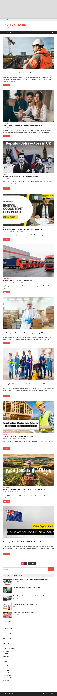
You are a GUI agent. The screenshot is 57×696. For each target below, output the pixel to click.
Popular (6, 575)
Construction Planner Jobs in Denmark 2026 (18, 73)
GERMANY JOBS (6, 381)
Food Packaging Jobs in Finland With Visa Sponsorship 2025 (23, 333)
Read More (6, 84)
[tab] (6, 575)
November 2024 (7, 678)
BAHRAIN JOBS (7, 628)
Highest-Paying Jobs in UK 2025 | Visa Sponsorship (20, 176)
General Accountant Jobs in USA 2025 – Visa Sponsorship (22, 229)
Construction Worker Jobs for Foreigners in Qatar (20, 436)
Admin (14, 75)
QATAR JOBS (5, 434)
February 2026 (7, 665)
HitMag (52, 693)
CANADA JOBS (7, 633)
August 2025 (6, 667)
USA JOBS (4, 227)
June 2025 (6, 670)
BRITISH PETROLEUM (9, 631)
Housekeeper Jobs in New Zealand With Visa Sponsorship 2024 (24, 542)
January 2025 (6, 672)
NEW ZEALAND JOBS (7, 539)
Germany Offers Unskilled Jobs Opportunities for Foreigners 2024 (30, 579)
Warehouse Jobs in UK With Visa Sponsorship (25, 604)
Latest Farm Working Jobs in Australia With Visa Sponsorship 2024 (26, 489)
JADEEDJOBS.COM (15, 25)
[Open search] (53, 32)
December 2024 (7, 675)
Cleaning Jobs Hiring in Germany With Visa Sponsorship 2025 (24, 384)
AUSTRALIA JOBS (6, 487)
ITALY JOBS (6, 643)
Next (33, 563)
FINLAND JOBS (5, 330)
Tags (20, 575)
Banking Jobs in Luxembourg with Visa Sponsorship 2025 (22, 125)
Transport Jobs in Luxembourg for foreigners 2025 (20, 280)
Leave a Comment (21, 75)
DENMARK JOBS (6, 70)
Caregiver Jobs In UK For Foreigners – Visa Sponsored (27, 587)
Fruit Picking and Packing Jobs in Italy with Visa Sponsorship (28, 596)
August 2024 (6, 680)
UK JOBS (4, 174)
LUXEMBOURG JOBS (7, 123)
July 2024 (5, 683)
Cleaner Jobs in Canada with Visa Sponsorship (25, 612)
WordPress (46, 693)
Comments (14, 575)
